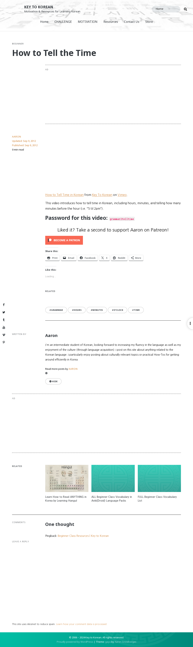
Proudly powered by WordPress (75, 641)
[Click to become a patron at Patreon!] (113, 240)
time (137, 310)
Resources (110, 22)
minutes (97, 310)
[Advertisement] (127, 94)
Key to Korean (38, 6)
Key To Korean (102, 194)
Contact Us (131, 22)
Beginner (18, 44)
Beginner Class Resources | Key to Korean (83, 536)
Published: (25, 145)
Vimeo (122, 194)
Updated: (24, 141)
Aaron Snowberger (125, 641)
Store (149, 22)
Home (44, 22)
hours (78, 310)
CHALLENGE (63, 22)
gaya (108, 641)
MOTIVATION (87, 22)
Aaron (16, 136)
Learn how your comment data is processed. (81, 624)
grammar (57, 310)
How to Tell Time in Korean (64, 194)
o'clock (118, 310)
